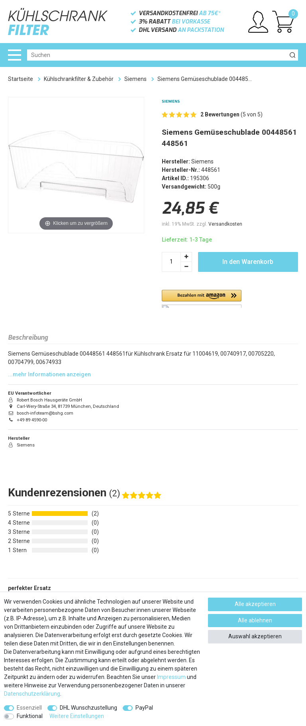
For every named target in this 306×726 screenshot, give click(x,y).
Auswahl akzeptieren (255, 636)
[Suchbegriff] (157, 55)
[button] (201, 299)
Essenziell (29, 707)
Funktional (30, 716)
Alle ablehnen (255, 620)
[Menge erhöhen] (186, 257)
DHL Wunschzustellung (88, 707)
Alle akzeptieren (255, 604)
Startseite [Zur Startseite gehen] (20, 79)
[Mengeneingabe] (171, 262)
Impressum (171, 677)
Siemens (135, 79)
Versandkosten (225, 224)
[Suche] (292, 55)
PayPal (144, 707)
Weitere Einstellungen (76, 716)
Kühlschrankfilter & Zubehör (79, 79)
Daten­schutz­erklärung (32, 694)
